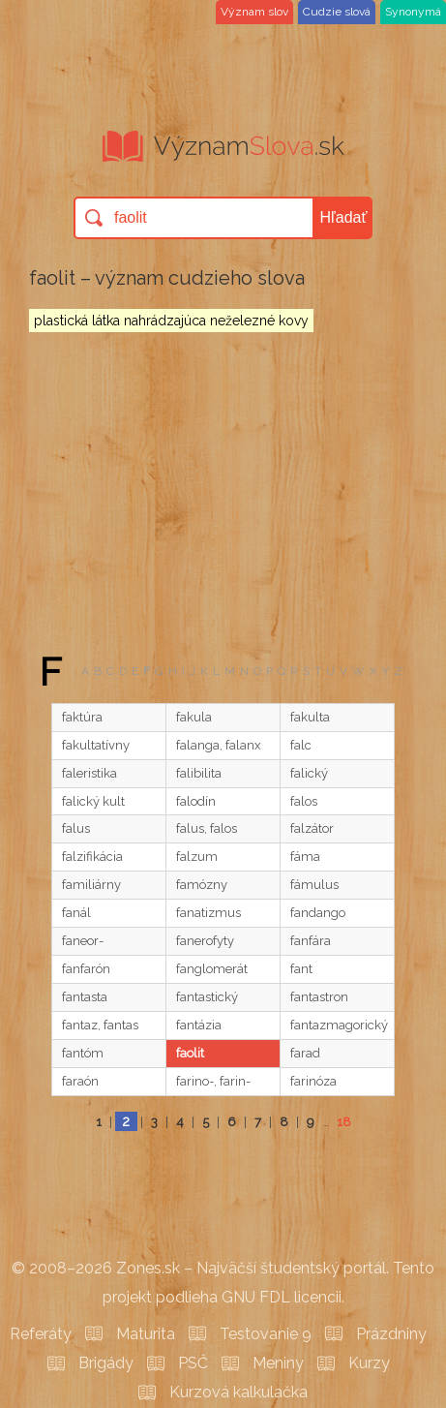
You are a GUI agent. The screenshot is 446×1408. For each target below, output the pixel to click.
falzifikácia (92, 856)
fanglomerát (212, 969)
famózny (201, 884)
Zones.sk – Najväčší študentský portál (251, 1268)
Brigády (106, 1363)
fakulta (310, 717)
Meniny (278, 1363)
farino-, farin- (213, 1081)
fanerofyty (205, 941)
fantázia (199, 1025)
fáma (305, 856)
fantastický (207, 997)
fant (301, 969)
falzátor (312, 828)
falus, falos (206, 828)
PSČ (193, 1363)
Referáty (41, 1334)
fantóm (83, 1053)
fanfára (310, 941)
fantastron (319, 997)
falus (76, 828)
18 (344, 1122)
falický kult (93, 801)
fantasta (84, 997)
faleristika (89, 773)
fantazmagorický (339, 1025)
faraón (80, 1081)
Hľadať (344, 217)
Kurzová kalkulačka (238, 1392)
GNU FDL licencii (282, 1297)
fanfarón (86, 969)
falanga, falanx (218, 745)
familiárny (91, 884)
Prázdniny (391, 1334)
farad (305, 1053)
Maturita (145, 1334)
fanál (76, 912)
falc (301, 745)
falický (309, 773)
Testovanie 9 (266, 1334)
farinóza (313, 1081)
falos (303, 801)
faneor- (83, 941)
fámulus (314, 884)
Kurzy (369, 1363)
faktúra (82, 717)
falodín (196, 801)
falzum (197, 856)
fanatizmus (208, 912)
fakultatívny (96, 745)
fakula (194, 717)
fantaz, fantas (100, 1025)
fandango (317, 912)
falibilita (199, 773)
